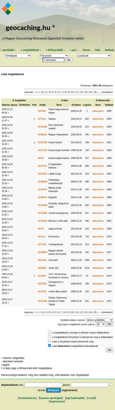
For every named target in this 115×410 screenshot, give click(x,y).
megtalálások (31, 50)
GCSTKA (42, 166)
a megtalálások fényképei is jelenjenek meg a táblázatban (82, 337)
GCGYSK (42, 301)
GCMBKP (42, 252)
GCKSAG (42, 150)
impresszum (57, 401)
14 (90, 92)
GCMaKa (42, 134)
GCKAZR (42, 142)
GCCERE (42, 213)
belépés (109, 50)
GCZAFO (42, 189)
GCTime (42, 119)
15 (95, 92)
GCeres (41, 236)
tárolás (41, 390)
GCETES (42, 284)
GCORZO (42, 174)
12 (81, 92)
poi (74, 50)
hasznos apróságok (51, 398)
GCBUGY (42, 197)
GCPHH (42, 111)
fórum (86, 50)
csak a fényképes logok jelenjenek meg (73, 341)
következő (107, 92)
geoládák (8, 50)
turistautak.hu (27, 398)
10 (72, 92)
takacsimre (98, 111)
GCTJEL (42, 244)
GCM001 (42, 268)
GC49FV (42, 276)
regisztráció (69, 390)
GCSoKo (42, 260)
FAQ (97, 50)
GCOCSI (42, 291)
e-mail (91, 398)
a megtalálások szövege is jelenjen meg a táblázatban (80, 332)
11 (77, 92)
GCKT (41, 158)
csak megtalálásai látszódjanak (75, 346)
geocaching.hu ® (31, 27)
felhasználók (55, 50)
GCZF (41, 229)
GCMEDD (42, 182)
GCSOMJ (42, 127)
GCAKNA (42, 221)
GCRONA (42, 205)
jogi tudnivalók (75, 398)
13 (86, 92)
